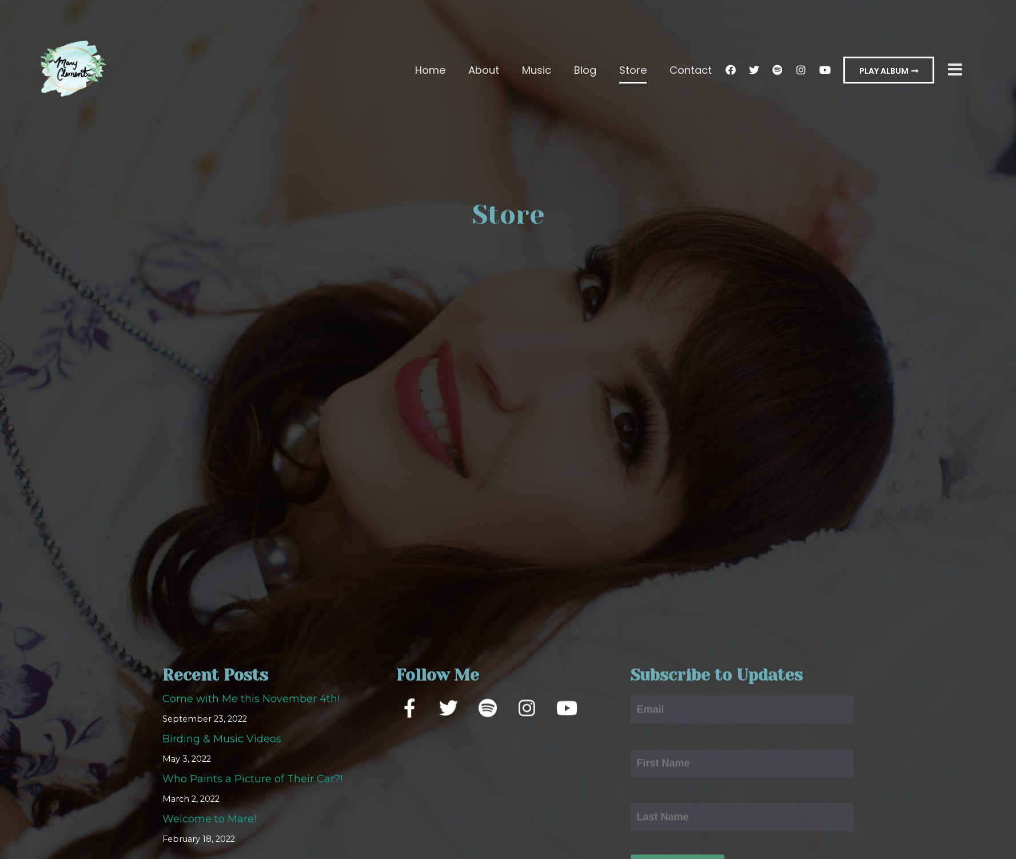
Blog (585, 70)
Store (633, 70)
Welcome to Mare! (209, 819)
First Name (659, 739)
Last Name (658, 793)
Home (430, 70)
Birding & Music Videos (221, 739)
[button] (888, 70)
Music (536, 70)
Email (645, 685)
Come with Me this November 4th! (251, 699)
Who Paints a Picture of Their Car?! (252, 779)
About (483, 70)
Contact (691, 70)
